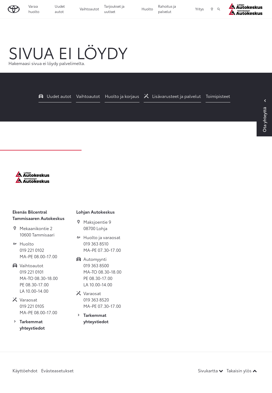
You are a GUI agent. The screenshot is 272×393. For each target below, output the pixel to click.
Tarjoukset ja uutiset (114, 9)
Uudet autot (60, 9)
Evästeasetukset (57, 370)
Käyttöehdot (24, 370)
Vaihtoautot (89, 8)
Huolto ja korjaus (122, 96)
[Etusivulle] (247, 9)
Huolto (147, 8)
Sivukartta (211, 370)
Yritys (199, 8)
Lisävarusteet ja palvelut (172, 96)
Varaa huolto (33, 9)
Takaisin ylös (242, 370)
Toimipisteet (218, 96)
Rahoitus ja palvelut (167, 9)
